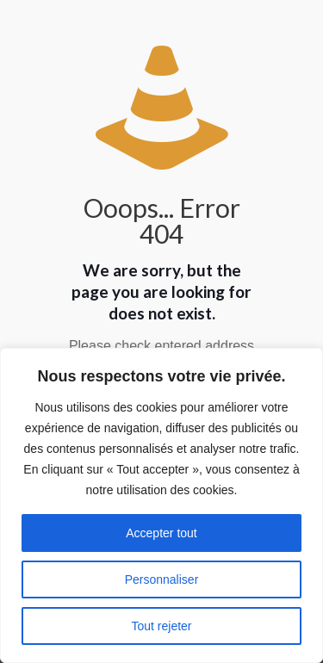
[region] (161, 505)
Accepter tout (161, 533)
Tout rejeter (161, 626)
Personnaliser (162, 579)
